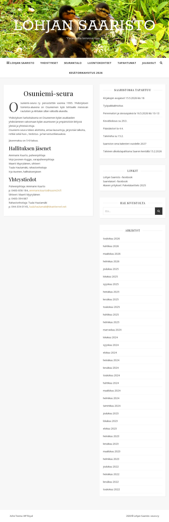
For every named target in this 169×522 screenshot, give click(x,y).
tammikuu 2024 (111, 405)
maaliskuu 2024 (111, 390)
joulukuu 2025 (111, 269)
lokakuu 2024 (110, 337)
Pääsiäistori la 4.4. (113, 128)
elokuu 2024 (110, 352)
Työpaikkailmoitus (113, 105)
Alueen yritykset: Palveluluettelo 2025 (124, 185)
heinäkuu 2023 (111, 436)
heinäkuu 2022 (111, 474)
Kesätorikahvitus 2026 (86, 72)
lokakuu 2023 (110, 421)
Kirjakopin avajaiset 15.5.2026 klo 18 (123, 98)
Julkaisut (149, 62)
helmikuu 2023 (111, 459)
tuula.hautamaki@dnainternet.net (47, 206)
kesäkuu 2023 (111, 443)
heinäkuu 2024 (111, 360)
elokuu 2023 (110, 428)
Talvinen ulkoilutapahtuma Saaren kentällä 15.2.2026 (132, 151)
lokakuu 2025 (110, 276)
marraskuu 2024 (112, 329)
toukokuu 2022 (111, 489)
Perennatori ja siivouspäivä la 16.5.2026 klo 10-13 (131, 113)
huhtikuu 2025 (111, 314)
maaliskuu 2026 (111, 253)
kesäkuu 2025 (111, 299)
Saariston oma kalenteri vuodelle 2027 (124, 143)
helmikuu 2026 (111, 261)
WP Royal (28, 515)
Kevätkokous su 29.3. (115, 120)
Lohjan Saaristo (84, 26)
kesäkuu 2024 (111, 367)
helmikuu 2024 (111, 398)
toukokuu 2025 (111, 307)
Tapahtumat (127, 62)
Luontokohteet (100, 62)
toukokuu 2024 (111, 375)
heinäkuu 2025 (111, 291)
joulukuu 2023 (111, 413)
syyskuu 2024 (111, 345)
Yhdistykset (49, 62)
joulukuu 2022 (111, 466)
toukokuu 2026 (111, 238)
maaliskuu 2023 (111, 451)
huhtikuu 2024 (111, 383)
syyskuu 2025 (111, 284)
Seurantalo (73, 62)
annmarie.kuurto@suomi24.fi (45, 190)
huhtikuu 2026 (111, 246)
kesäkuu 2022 (111, 481)
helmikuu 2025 (111, 322)
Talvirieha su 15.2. (113, 136)
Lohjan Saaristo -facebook (117, 177)
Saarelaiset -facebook (115, 181)
